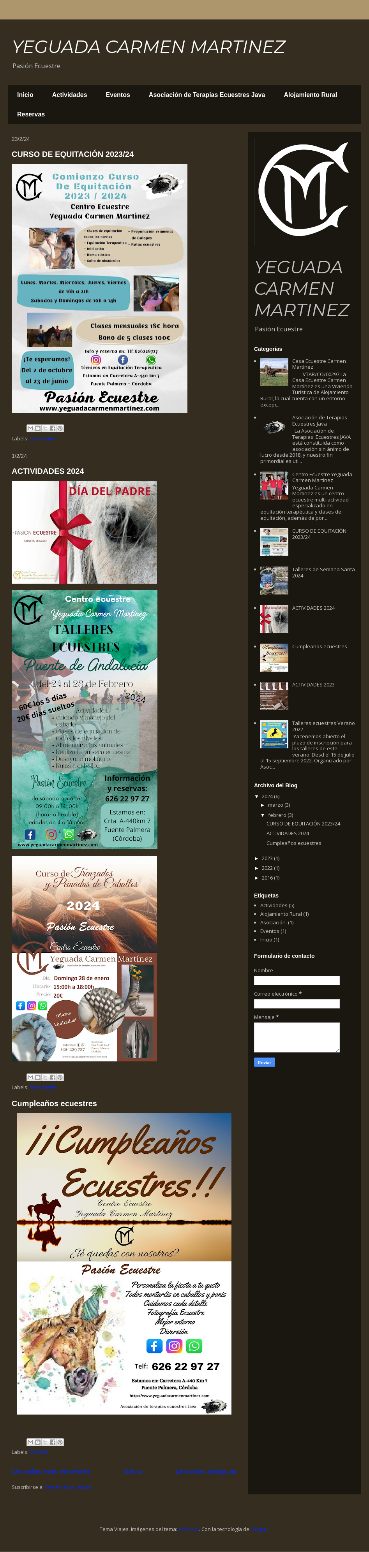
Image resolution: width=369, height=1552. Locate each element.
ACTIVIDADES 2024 (48, 471)
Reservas (31, 114)
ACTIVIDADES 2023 (313, 684)
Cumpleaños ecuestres (54, 1103)
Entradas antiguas (206, 1471)
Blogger (259, 1529)
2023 (268, 858)
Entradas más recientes (51, 1471)
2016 (268, 877)
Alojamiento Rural (310, 95)
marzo (276, 804)
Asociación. (273, 922)
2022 (268, 867)
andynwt (188, 1529)
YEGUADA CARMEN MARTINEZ (148, 46)
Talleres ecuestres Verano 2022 (323, 726)
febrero (278, 814)
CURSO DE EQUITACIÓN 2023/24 (73, 154)
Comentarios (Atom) (68, 1486)
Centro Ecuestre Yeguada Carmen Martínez (322, 477)
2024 (268, 796)
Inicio (25, 95)
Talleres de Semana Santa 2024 (323, 572)
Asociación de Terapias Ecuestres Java (207, 95)
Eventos (118, 95)
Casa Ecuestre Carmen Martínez (319, 364)
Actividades (69, 95)
